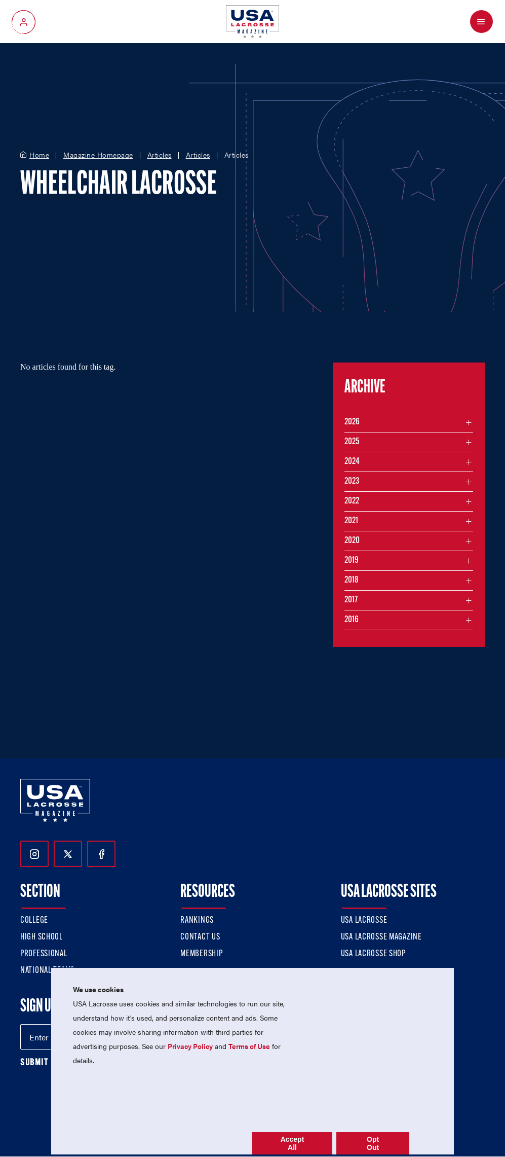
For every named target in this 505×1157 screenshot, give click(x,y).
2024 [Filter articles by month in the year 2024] (352, 461)
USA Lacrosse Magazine (381, 937)
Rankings (197, 920)
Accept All (292, 1143)
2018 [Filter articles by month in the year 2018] (351, 580)
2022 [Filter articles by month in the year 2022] (351, 501)
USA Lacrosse (364, 920)
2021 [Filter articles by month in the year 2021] (351, 521)
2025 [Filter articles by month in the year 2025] (351, 442)
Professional (43, 954)
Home (39, 155)
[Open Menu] (481, 21)
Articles (159, 155)
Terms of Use (249, 1046)
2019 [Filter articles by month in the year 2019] (351, 560)
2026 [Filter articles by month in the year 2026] (352, 422)
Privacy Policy (190, 1046)
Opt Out (373, 1143)
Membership (201, 954)
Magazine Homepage (98, 155)
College (34, 920)
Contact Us (200, 937)
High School (41, 937)
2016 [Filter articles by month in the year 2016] (351, 620)
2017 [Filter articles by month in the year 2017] (351, 600)
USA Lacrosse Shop (373, 954)
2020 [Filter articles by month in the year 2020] (352, 541)
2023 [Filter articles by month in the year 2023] (351, 481)
